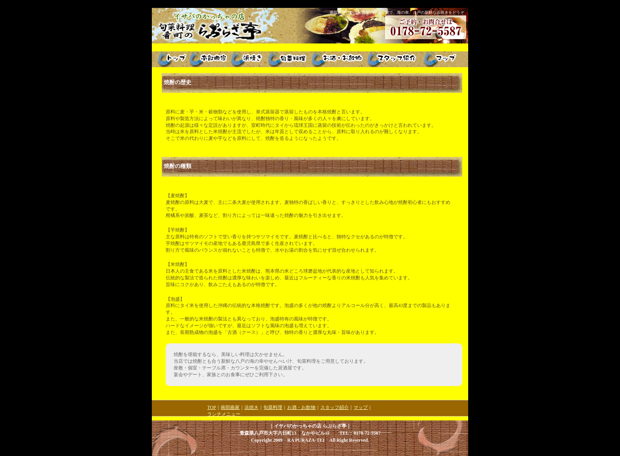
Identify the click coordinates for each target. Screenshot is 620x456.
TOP (211, 407)
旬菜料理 (272, 407)
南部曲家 (230, 407)
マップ (360, 407)
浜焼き (251, 407)
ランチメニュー (223, 414)
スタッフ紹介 (334, 407)
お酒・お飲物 (301, 407)
